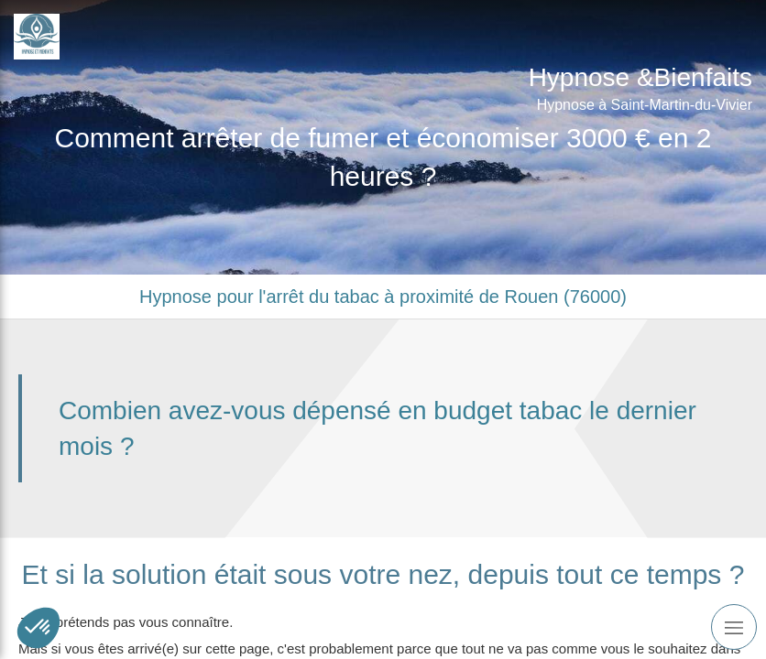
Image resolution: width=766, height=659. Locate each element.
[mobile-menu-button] (734, 627)
